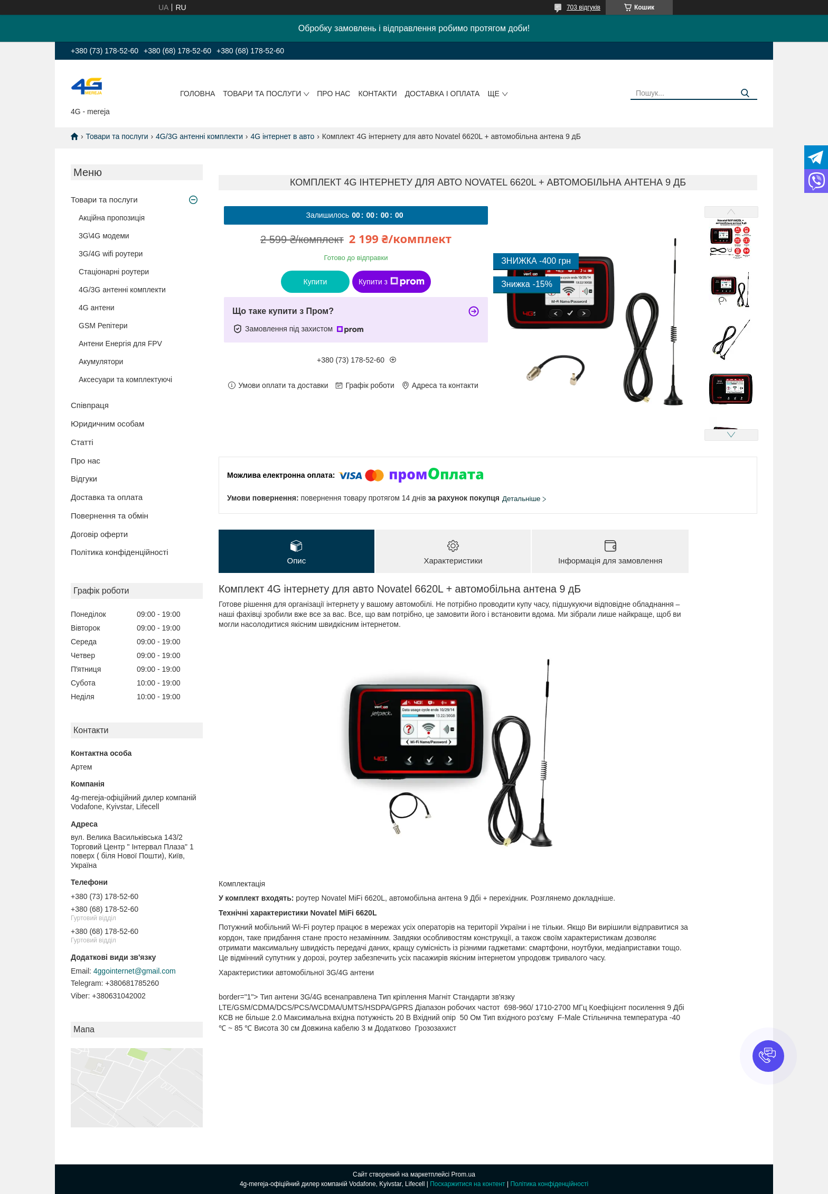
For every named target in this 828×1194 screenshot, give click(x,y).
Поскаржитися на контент (467, 1184)
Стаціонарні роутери (114, 271)
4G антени (97, 307)
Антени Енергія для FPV (120, 343)
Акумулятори (101, 361)
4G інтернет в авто (282, 136)
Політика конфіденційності (119, 552)
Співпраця (90, 405)
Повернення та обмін (109, 515)
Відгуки (84, 478)
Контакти (377, 93)
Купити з (392, 281)
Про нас (333, 93)
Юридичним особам (107, 423)
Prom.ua (463, 1174)
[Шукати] (745, 93)
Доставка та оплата (107, 497)
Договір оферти (99, 534)
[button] (768, 1056)
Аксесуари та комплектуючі (125, 379)
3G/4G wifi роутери (111, 253)
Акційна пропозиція (112, 218)
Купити (315, 281)
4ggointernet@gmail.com (134, 971)
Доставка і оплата (442, 93)
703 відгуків (583, 7)
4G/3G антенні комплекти (199, 136)
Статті (82, 442)
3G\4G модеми (104, 236)
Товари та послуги (262, 93)
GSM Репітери (103, 325)
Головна (197, 93)
